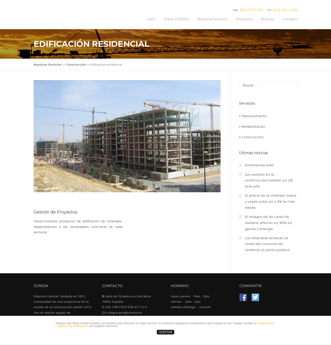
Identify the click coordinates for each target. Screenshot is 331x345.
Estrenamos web (259, 165)
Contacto (290, 19)
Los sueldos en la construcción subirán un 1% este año (269, 180)
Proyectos (244, 19)
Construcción (251, 137)
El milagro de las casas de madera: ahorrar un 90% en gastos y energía (268, 222)
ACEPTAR (165, 332)
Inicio (151, 19)
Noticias (267, 19)
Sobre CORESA (176, 19)
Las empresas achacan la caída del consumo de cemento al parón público (267, 244)
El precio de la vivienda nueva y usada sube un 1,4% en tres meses (270, 201)
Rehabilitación (252, 126)
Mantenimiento (253, 116)
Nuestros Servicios (212, 19)
